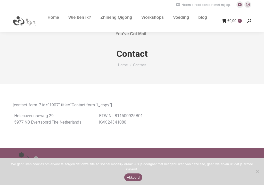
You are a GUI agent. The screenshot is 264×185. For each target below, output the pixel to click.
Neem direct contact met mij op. (203, 4)
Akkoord (133, 177)
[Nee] (257, 171)
